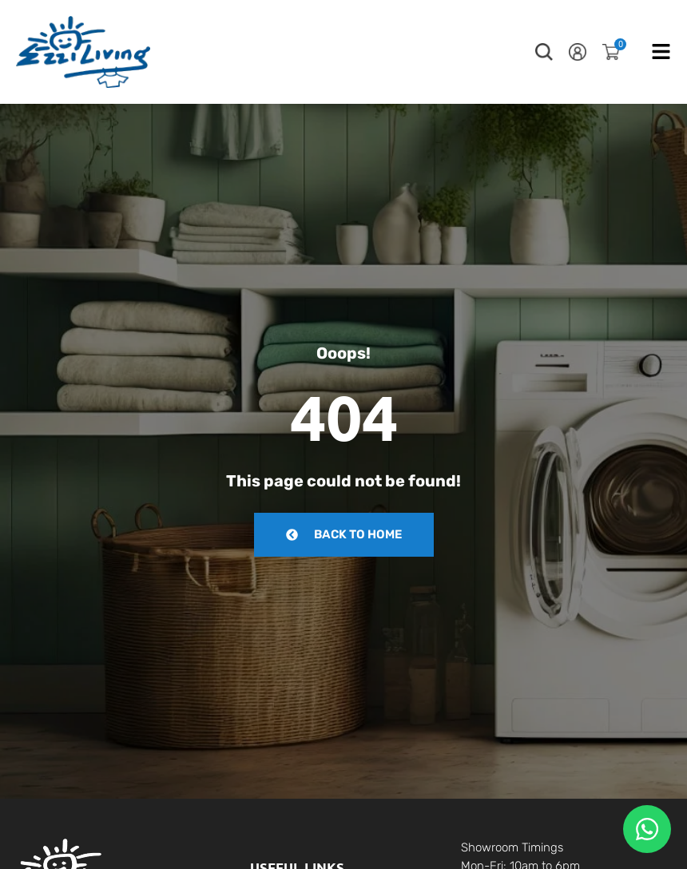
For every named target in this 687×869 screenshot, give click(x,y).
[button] (544, 52)
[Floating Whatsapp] (647, 829)
